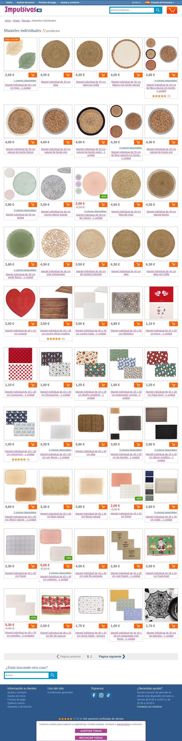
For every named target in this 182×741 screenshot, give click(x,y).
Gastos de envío (25, 2)
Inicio (9, 2)
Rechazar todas (91, 737)
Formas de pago (47, 2)
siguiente (112, 656)
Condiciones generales (60, 692)
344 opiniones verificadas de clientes (103, 718)
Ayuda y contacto (70, 2)
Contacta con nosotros (149, 706)
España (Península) (159, 2)
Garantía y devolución (19, 706)
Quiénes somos (16, 703)
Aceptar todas (90, 730)
